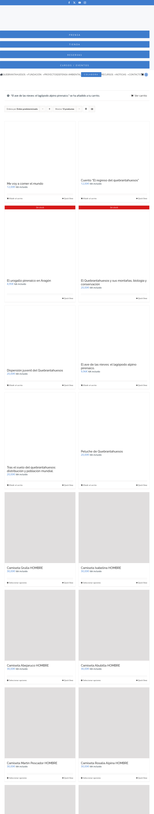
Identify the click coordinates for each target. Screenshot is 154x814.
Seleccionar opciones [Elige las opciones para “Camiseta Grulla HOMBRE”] (18, 582)
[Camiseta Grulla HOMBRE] (40, 527)
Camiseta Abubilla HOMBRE (100, 665)
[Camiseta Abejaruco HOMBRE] (40, 625)
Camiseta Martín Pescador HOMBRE (32, 763)
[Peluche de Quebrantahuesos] (114, 419)
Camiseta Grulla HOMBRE (25, 568)
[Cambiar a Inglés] (149, 74)
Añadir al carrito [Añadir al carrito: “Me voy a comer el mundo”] (16, 198)
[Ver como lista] (92, 109)
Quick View (68, 198)
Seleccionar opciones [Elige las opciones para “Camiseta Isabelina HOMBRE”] (92, 582)
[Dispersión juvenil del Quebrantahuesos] (40, 335)
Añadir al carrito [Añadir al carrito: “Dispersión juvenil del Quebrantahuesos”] (16, 385)
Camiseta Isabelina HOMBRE (101, 568)
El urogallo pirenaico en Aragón (29, 280)
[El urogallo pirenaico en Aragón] (40, 241)
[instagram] (85, 3)
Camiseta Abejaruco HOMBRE (28, 665)
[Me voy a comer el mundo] (40, 150)
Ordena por (22, 109)
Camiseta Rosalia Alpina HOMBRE (104, 763)
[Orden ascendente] (49, 109)
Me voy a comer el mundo (25, 183)
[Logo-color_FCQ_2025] (77, 8)
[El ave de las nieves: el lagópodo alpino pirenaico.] (114, 332)
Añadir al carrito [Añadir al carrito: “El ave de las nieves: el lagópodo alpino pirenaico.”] (90, 385)
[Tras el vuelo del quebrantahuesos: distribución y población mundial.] (40, 427)
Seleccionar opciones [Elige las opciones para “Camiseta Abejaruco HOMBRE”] (18, 680)
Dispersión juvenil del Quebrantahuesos (35, 370)
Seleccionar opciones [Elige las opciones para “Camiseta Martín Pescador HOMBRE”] (18, 778)
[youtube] (80, 3)
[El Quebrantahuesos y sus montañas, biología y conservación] (114, 241)
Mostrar (64, 109)
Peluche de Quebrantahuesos (102, 451)
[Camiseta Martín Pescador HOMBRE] (40, 722)
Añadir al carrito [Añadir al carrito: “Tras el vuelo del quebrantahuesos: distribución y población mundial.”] (16, 485)
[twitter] (74, 3)
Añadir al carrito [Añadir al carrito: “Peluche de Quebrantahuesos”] (90, 485)
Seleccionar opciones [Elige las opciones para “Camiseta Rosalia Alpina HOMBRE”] (92, 778)
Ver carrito (141, 95)
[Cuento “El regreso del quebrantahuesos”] (114, 148)
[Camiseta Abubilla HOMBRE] (114, 625)
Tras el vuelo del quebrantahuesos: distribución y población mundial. (31, 469)
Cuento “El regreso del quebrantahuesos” (110, 180)
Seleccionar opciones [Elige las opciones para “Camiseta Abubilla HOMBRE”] (92, 680)
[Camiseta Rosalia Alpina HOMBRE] (114, 722)
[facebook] (69, 3)
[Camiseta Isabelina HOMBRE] (114, 527)
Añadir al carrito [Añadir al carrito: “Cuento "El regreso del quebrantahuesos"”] (90, 198)
